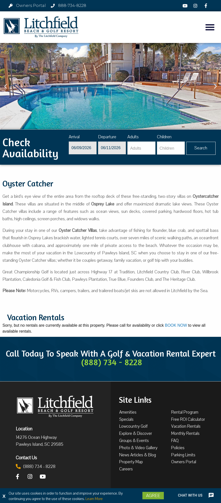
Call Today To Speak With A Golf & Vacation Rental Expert (111, 357)
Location (24, 428)
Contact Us (26, 457)
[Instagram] (196, 5)
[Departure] (112, 147)
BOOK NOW (176, 325)
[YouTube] (185, 5)
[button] (210, 27)
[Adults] (141, 148)
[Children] (171, 148)
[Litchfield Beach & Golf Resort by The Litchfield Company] (41, 27)
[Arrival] (83, 147)
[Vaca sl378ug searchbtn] (201, 148)
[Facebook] (206, 5)
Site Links (135, 399)
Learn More (94, 498)
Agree (153, 496)
